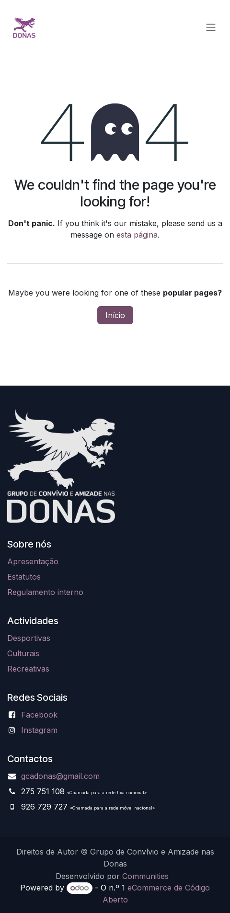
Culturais (23, 653)
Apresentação (32, 561)
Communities (145, 876)
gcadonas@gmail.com (60, 776)
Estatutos (24, 577)
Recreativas (28, 668)
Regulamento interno (45, 592)
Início (115, 315)
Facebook (39, 714)
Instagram (39, 730)
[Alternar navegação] (210, 27)
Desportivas (28, 638)
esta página (137, 235)
